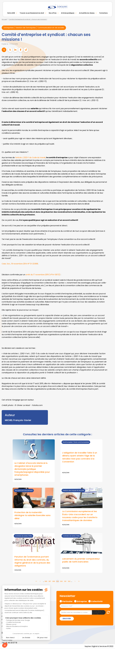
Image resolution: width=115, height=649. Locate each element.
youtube (110, 324)
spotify (110, 333)
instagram (110, 329)
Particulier (67, 601)
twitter (110, 315)
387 (50, 582)
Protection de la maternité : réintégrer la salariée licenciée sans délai (32, 515)
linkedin (110, 320)
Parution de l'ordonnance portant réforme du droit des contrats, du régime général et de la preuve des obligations (32, 562)
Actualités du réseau (87, 13)
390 (61, 582)
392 (69, 582)
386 (46, 582)
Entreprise (82, 601)
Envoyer (67, 619)
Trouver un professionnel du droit (32, 13)
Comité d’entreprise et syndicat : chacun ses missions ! (28, 19)
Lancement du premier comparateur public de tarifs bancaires (81, 560)
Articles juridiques (67, 13)
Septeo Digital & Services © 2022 (98, 646)
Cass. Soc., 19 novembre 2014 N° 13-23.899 (20, 263)
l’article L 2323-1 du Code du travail (30, 157)
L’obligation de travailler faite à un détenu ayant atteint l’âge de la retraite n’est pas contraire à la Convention (79, 457)
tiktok (110, 338)
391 (65, 582)
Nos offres (52, 13)
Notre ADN (11, 13)
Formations (103, 13)
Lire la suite (33, 460)
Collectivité (96, 601)
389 (57, 582)
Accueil (4, 19)
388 (53, 582)
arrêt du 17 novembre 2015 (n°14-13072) (43, 274)
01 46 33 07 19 (12, 643)
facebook (110, 311)
